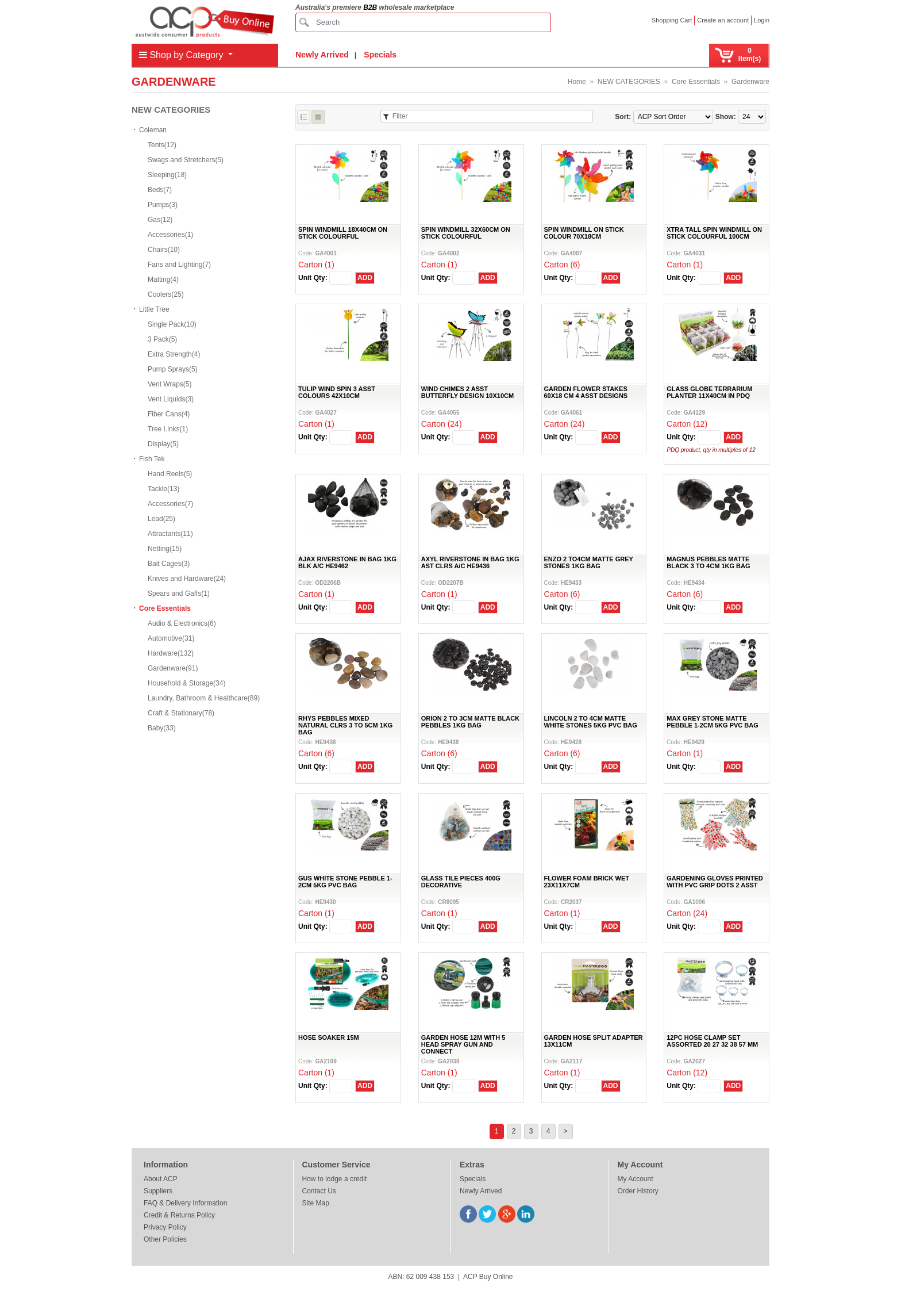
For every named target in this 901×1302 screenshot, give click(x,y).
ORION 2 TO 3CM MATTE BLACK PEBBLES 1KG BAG (470, 722)
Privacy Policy (165, 1227)
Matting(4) (163, 279)
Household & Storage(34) (186, 683)
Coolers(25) (166, 294)
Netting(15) (165, 549)
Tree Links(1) (168, 429)
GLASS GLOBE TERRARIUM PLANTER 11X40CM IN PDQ (709, 392)
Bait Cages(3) (169, 564)
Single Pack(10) (172, 324)
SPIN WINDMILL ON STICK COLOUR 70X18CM (584, 233)
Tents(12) (162, 145)
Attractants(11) (170, 534)
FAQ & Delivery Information (185, 1203)
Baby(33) (162, 728)
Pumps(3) (163, 205)
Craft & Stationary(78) (181, 713)
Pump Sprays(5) (173, 369)
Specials (380, 54)
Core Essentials (696, 82)
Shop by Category (182, 55)
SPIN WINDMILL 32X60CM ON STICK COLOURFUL (465, 233)
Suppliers (158, 1191)
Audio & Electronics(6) (182, 623)
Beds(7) (160, 190)
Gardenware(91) (173, 668)
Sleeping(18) (167, 175)
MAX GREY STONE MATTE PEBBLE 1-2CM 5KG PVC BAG (712, 722)
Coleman (153, 130)
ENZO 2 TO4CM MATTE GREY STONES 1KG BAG (588, 562)
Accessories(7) (170, 504)
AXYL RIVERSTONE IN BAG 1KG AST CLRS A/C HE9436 (470, 562)
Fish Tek (151, 459)
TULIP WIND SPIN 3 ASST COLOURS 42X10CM (336, 392)
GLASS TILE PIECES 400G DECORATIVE (460, 882)
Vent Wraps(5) (169, 384)
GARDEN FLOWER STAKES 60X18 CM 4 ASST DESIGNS (586, 392)
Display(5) (163, 444)
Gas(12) (160, 220)
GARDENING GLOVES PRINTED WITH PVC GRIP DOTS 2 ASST (715, 882)
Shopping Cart (672, 20)
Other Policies (165, 1239)
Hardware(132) (171, 653)
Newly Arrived (322, 54)
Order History (638, 1191)
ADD (364, 278)
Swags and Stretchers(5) (186, 160)
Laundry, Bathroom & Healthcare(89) (204, 698)
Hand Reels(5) (170, 474)
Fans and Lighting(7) (179, 265)
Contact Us (319, 1191)
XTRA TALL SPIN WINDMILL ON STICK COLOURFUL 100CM (714, 233)
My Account (635, 1179)
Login (761, 20)
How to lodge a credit (334, 1179)
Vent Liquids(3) (171, 399)
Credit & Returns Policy (179, 1215)
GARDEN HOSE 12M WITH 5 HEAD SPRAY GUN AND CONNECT (463, 1044)
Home (577, 82)
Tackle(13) (163, 489)
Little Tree (154, 309)
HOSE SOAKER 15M (328, 1037)
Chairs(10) (164, 250)
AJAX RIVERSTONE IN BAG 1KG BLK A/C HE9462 (347, 562)
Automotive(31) (171, 638)
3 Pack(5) (162, 339)
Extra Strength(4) (174, 354)
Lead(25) (161, 519)
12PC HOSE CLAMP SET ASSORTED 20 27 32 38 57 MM (712, 1041)
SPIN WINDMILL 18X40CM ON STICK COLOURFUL (342, 233)
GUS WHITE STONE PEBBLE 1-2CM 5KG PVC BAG (345, 882)
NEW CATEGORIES (629, 82)
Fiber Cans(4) (169, 414)
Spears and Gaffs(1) (179, 593)
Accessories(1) (170, 235)
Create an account (723, 20)
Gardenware (750, 82)
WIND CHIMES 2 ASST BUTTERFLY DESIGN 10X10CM (467, 392)
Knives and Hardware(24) (187, 579)
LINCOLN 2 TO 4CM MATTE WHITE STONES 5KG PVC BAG (590, 722)
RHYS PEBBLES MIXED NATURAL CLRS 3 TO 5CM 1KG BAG (345, 725)
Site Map (315, 1203)
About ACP (161, 1179)
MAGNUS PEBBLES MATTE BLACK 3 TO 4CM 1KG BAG (708, 562)
